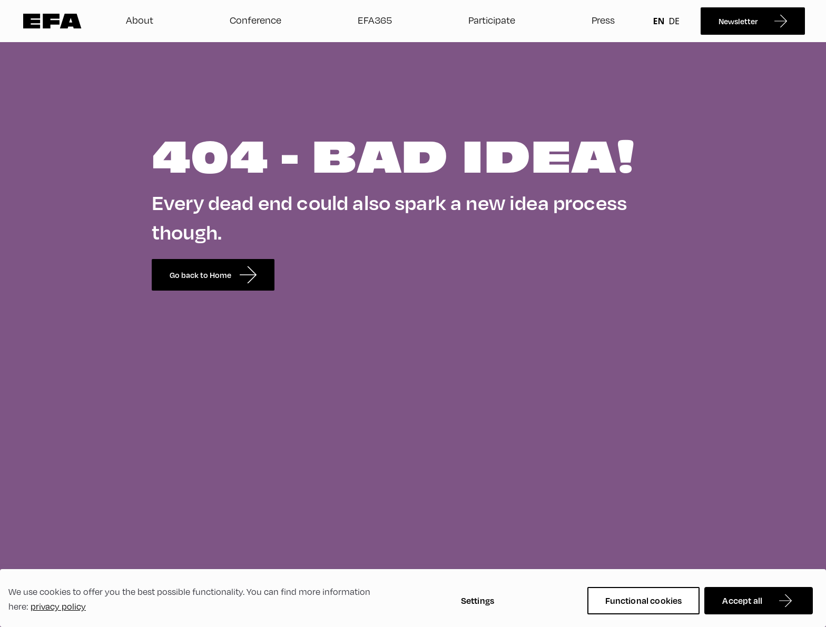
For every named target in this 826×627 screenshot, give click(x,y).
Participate (491, 20)
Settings (477, 600)
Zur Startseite (52, 21)
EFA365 (375, 20)
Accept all (742, 600)
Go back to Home (213, 274)
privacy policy (58, 606)
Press (603, 20)
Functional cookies (643, 600)
